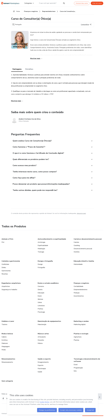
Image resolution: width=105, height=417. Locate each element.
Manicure (5, 344)
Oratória (76, 253)
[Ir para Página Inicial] (11, 3)
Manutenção (42, 326)
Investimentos (79, 297)
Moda (4, 351)
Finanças (77, 294)
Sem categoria (7, 382)
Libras (40, 303)
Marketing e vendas (81, 322)
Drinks (4, 269)
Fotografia (41, 269)
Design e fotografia (45, 262)
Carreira (76, 243)
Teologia (41, 253)
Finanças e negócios (81, 284)
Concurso (41, 287)
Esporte (40, 366)
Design (40, 265)
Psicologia (41, 313)
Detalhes (29, 69)
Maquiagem (6, 348)
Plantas (76, 341)
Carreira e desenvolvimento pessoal (88, 240)
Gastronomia (6, 272)
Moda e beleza (7, 335)
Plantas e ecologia (81, 335)
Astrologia (41, 243)
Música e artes (43, 335)
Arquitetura (6, 287)
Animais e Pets (7, 240)
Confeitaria (5, 265)
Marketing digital (80, 326)
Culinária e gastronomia (11, 262)
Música (40, 344)
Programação (78, 369)
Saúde (40, 373)
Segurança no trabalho (9, 291)
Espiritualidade (43, 247)
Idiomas (40, 300)
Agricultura (77, 338)
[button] (50, 141)
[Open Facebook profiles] (3, 400)
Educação (41, 294)
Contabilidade (78, 287)
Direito (40, 291)
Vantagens (17, 69)
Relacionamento (7, 363)
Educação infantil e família (84, 262)
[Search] (64, 3)
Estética (4, 341)
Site (75, 372)
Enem (40, 297)
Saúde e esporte (44, 360)
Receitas (5, 275)
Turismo (4, 326)
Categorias (29, 3)
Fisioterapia (42, 370)
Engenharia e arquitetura (11, 284)
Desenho (41, 341)
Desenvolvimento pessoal (83, 250)
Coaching (77, 247)
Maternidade (78, 265)
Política (40, 310)
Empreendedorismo (80, 291)
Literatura (41, 307)
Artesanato (42, 338)
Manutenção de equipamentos (49, 322)
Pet (3, 243)
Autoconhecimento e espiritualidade (52, 240)
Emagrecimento (43, 363)
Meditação (41, 250)
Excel (76, 366)
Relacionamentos (8, 360)
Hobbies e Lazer (8, 322)
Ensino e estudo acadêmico (48, 284)
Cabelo (4, 338)
